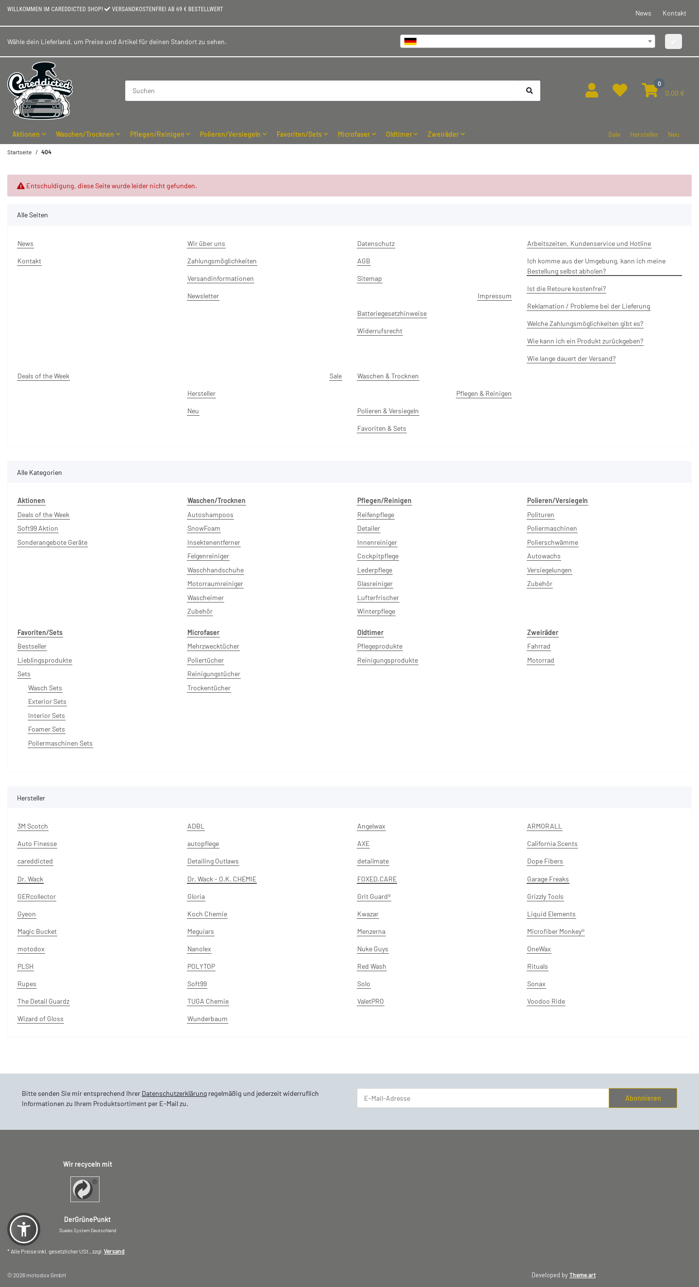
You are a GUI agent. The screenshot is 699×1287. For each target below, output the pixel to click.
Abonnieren (643, 1098)
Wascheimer (205, 597)
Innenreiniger (377, 542)
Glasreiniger (375, 583)
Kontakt (674, 13)
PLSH (25, 966)
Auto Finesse (37, 843)
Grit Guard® (374, 896)
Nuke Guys (372, 949)
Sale (614, 134)
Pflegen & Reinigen (484, 393)
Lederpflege (374, 570)
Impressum (495, 296)
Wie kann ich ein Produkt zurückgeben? (585, 341)
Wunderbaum (207, 1018)
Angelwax (371, 826)
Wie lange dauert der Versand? (571, 358)
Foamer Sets (46, 729)
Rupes (26, 983)
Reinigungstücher (213, 673)
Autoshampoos (210, 514)
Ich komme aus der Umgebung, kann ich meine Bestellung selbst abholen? (596, 266)
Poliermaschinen (552, 528)
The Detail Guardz (43, 1001)
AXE (363, 843)
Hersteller (644, 134)
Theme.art (582, 1274)
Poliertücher (205, 660)
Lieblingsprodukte (44, 660)
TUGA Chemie (208, 1001)
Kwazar (368, 914)
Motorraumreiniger (215, 583)
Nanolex (199, 949)
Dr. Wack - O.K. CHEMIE (221, 879)
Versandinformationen (220, 278)
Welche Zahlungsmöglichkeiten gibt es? (585, 323)
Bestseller (32, 646)
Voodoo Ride (546, 1001)
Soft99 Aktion (37, 528)
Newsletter (203, 296)
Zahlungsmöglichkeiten (222, 261)
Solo (363, 983)
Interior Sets (46, 715)
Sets (24, 673)
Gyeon (26, 914)
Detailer (368, 528)
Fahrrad (538, 646)
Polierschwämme (552, 542)
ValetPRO (370, 1001)
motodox (31, 949)
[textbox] (527, 41)
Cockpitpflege (378, 556)
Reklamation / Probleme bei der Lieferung (588, 306)
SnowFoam (203, 528)
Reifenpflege (375, 514)
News (643, 13)
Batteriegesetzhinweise (392, 313)
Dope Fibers (545, 861)
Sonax (536, 983)
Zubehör (200, 611)
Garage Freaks (548, 879)
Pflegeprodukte (379, 646)
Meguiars (200, 931)
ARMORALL (544, 826)
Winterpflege (376, 611)
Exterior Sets (47, 701)
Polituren (540, 514)
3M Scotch (32, 826)
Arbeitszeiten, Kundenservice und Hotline (589, 243)
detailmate (373, 861)
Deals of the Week (43, 376)
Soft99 (197, 983)
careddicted (35, 861)
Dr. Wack (30, 879)
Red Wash (371, 966)
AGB (363, 261)
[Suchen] (322, 91)
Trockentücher (209, 688)
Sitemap (369, 278)
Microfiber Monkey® (555, 931)
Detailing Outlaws (213, 861)
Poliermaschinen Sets (60, 743)
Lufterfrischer (378, 597)
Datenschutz (376, 243)
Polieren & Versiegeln (388, 411)
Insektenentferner (213, 542)
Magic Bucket (37, 931)
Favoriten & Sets (381, 428)
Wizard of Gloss (40, 1018)
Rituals (537, 966)
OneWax (539, 949)
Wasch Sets (45, 688)
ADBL (195, 826)
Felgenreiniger (208, 556)
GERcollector (36, 896)
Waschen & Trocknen (388, 376)
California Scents (552, 843)
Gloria (196, 896)
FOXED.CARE (377, 879)
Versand (114, 1251)
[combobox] (527, 41)
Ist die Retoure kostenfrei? (566, 288)
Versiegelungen (549, 570)
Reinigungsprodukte (387, 660)
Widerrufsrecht (379, 330)
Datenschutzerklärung (174, 1093)
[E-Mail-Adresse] (483, 1098)
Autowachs (544, 556)
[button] (591, 90)
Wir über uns (206, 243)
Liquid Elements (551, 914)
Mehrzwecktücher (213, 646)
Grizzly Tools (545, 896)
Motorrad (540, 660)
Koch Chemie (207, 914)
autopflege (203, 843)
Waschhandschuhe (215, 570)
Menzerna (371, 931)
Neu (674, 134)
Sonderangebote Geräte (52, 542)
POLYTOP (201, 966)
